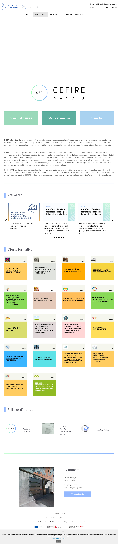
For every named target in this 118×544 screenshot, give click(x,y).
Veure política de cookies (59, 538)
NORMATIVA (68, 14)
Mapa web (67, 522)
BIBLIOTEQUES (81, 14)
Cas (116, 7)
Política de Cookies (57, 522)
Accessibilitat (82, 522)
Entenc (58, 541)
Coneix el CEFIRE (21, 118)
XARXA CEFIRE (41, 14)
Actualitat (97, 118)
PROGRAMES (56, 14)
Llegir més (13, 228)
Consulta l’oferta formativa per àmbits (65, 430)
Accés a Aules (103, 430)
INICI (29, 14)
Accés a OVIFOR (26, 430)
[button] (91, 14)
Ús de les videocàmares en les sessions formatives (21, 224)
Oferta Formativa (59, 118)
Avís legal (34, 522)
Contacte (74, 522)
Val (113, 7)
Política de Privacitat (44, 522)
